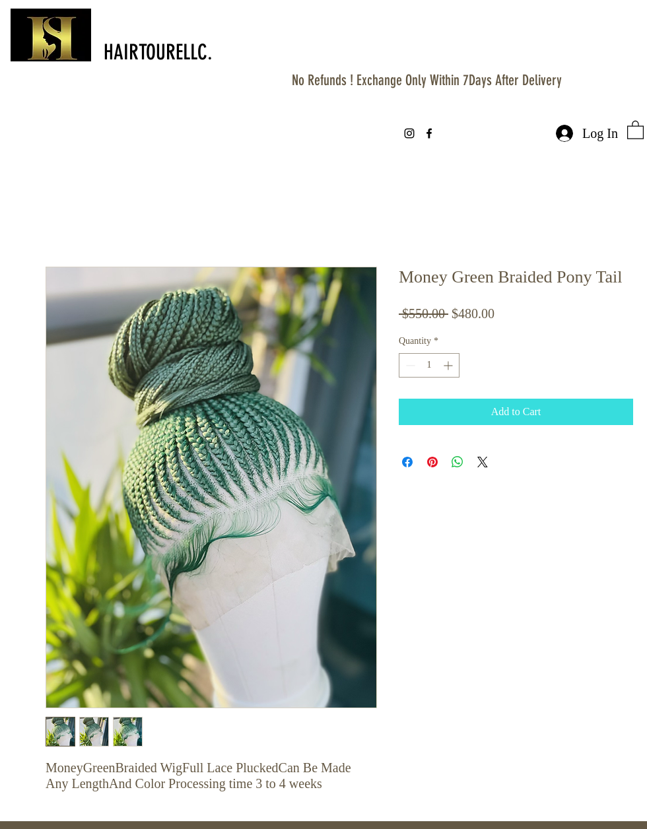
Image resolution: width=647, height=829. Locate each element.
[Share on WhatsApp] (457, 462)
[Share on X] (483, 462)
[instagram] (409, 133)
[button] (635, 129)
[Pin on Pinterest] (432, 462)
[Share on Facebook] (407, 462)
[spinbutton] (429, 365)
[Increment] (449, 365)
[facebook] (429, 133)
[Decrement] (409, 365)
